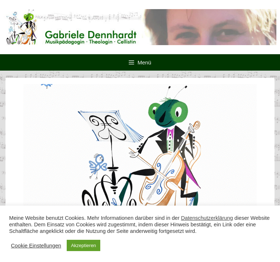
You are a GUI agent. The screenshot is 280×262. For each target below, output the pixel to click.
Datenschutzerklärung (207, 218)
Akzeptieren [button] (83, 245)
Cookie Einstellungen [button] (36, 246)
